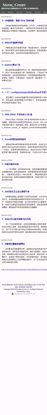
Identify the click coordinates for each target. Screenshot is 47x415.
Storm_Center (14, 5)
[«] (5, 270)
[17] (26, 270)
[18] (29, 270)
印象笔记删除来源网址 (15, 244)
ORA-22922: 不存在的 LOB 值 (18, 114)
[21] (37, 270)
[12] (12, 270)
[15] (21, 270)
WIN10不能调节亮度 (14, 43)
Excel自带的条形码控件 (15, 139)
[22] (40, 270)
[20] (34, 270)
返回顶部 (29, 287)
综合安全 (20, 12)
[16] (23, 270)
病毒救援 (29, 12)
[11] (10, 270)
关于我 (38, 285)
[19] (32, 270)
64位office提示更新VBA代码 (18, 219)
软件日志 (38, 12)
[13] (15, 270)
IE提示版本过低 (12, 164)
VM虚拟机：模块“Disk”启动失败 (19, 20)
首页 (3, 12)
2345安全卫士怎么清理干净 (17, 192)
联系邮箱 (22, 287)
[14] (18, 270)
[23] (43, 270)
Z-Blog (27, 291)
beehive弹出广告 (12, 65)
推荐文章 (11, 12)
